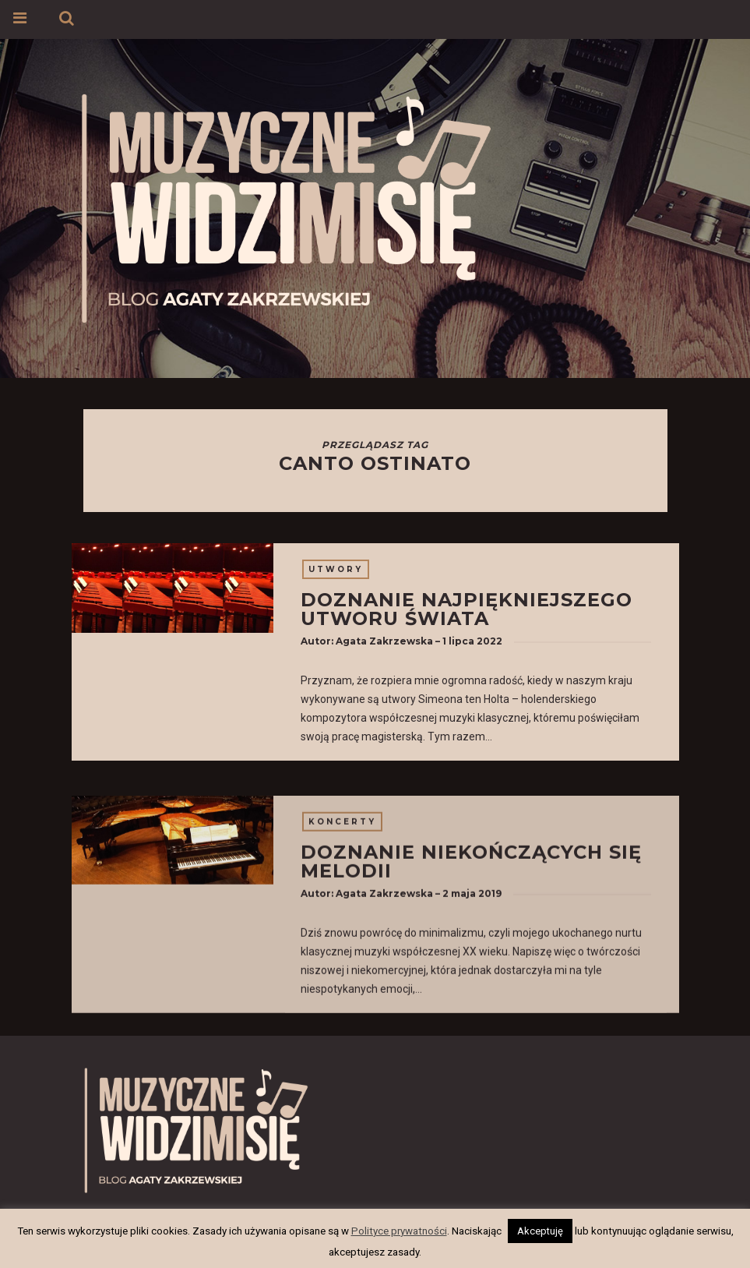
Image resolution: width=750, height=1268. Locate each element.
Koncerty (342, 905)
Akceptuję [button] (540, 1231)
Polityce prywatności (399, 1231)
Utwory (335, 569)
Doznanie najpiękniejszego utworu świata (466, 609)
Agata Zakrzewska (384, 641)
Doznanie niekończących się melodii (471, 945)
